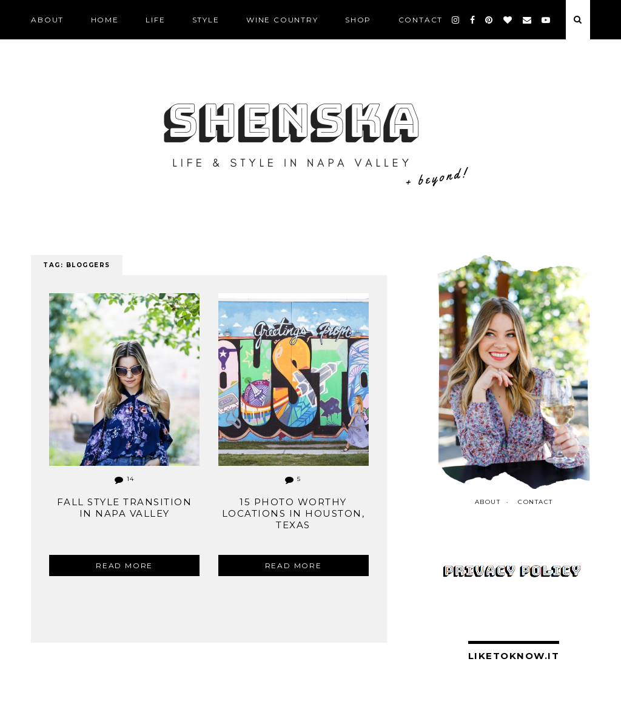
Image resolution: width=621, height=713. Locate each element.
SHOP (358, 19)
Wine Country (282, 19)
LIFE (155, 19)
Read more (124, 565)
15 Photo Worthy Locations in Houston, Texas (293, 513)
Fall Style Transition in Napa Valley (124, 507)
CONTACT (420, 19)
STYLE (206, 19)
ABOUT (47, 19)
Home (105, 19)
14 (125, 479)
